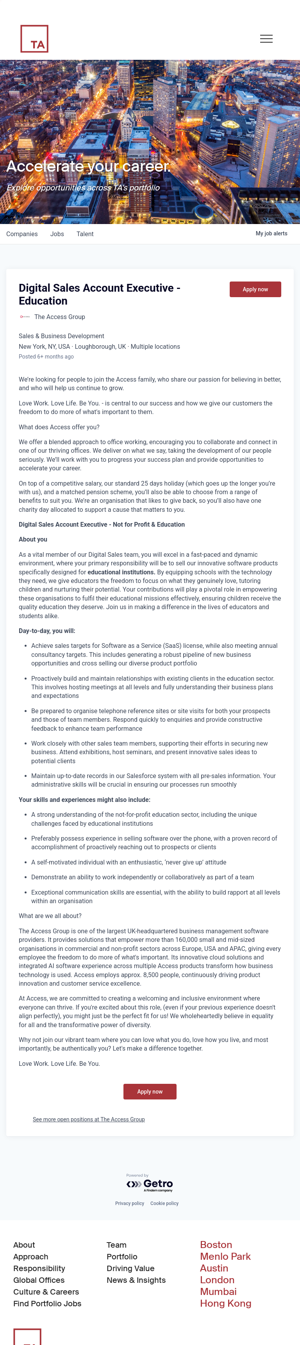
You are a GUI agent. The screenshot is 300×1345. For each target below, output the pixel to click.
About (24, 1245)
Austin (214, 1268)
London (217, 1280)
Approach (30, 1257)
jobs (57, 234)
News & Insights (136, 1280)
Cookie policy (164, 1203)
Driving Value (131, 1268)
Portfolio (122, 1257)
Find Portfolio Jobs (47, 1303)
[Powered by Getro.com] (150, 1183)
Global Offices (39, 1280)
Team (117, 1245)
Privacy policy (129, 1203)
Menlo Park (225, 1257)
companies (22, 234)
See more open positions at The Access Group (89, 1119)
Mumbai (218, 1292)
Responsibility (39, 1268)
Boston (216, 1245)
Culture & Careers (46, 1292)
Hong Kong (226, 1303)
